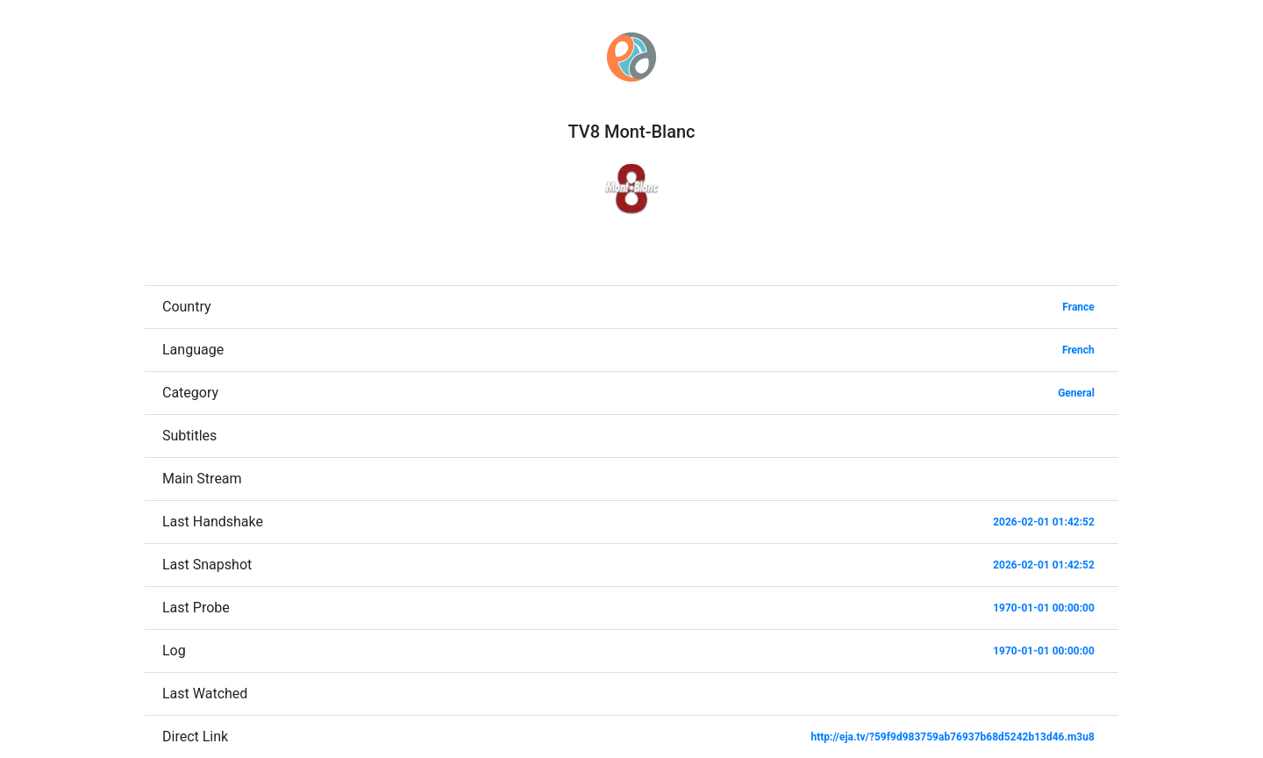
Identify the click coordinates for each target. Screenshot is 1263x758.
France (1078, 307)
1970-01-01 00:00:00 (1044, 608)
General (1076, 393)
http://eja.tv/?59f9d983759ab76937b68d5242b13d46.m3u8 (952, 737)
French (1078, 350)
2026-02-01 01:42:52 (1044, 522)
